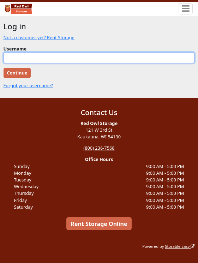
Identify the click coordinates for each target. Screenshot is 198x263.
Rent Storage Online (99, 224)
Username (15, 49)
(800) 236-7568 (98, 148)
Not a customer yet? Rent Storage (39, 37)
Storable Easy (179, 246)
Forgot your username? (28, 85)
